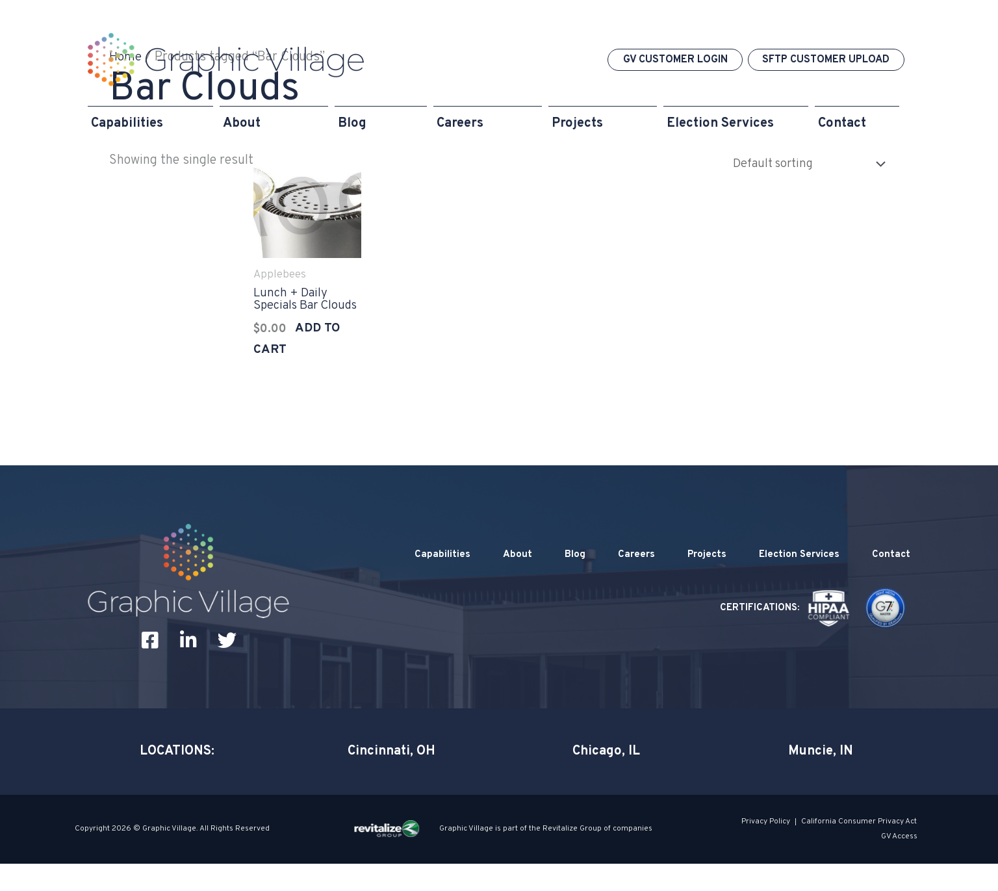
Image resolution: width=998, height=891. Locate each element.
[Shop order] (800, 163)
